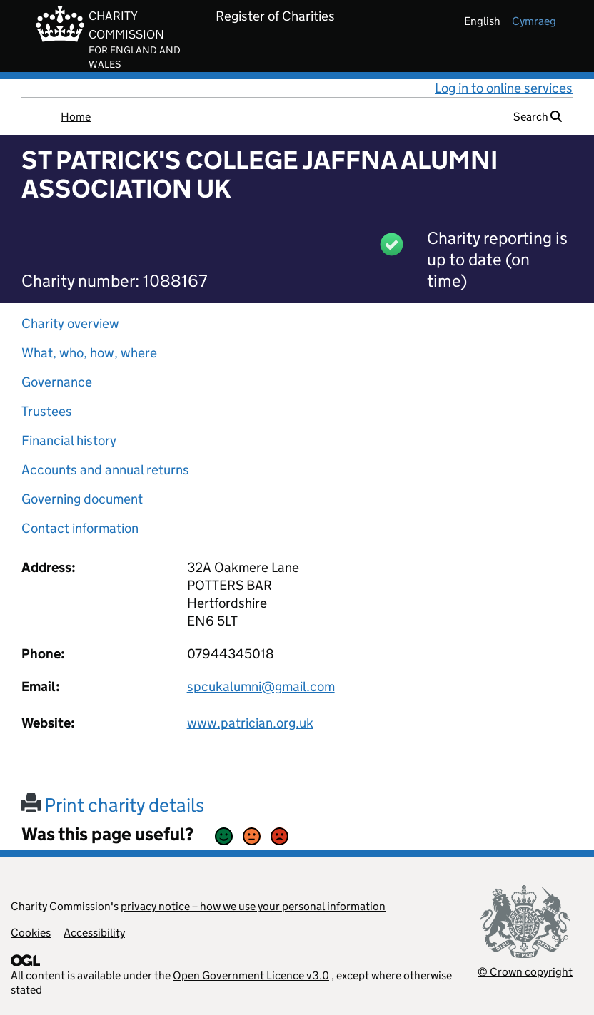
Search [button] (537, 116)
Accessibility (94, 932)
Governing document (82, 499)
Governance (56, 382)
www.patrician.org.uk (250, 723)
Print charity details (112, 805)
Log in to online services (504, 88)
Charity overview (70, 323)
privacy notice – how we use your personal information (253, 906)
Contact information (80, 528)
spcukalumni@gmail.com (261, 686)
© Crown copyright (525, 972)
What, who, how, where (89, 353)
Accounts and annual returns (105, 469)
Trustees (46, 411)
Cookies (31, 932)
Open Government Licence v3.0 (251, 975)
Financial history (68, 440)
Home (76, 116)
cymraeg (534, 21)
